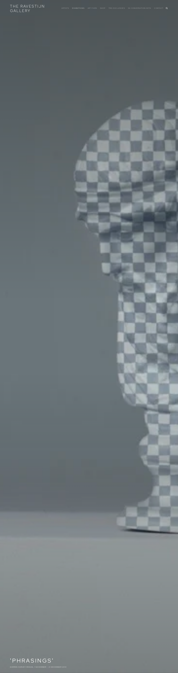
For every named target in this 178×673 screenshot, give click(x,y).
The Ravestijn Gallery (27, 8)
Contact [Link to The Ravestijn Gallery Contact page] (158, 8)
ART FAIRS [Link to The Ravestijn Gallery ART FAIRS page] (92, 8)
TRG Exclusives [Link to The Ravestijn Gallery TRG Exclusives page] (117, 8)
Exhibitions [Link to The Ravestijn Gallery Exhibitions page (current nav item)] (78, 8)
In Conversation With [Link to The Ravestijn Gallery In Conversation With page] (139, 8)
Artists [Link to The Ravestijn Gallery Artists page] (65, 8)
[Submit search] (167, 8)
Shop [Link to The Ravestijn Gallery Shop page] (102, 8)
